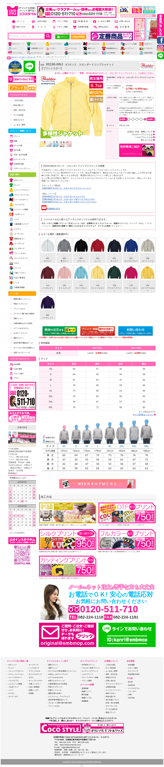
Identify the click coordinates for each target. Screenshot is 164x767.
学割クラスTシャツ (19, 304)
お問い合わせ (122, 21)
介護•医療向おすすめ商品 (21, 323)
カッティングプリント (90, 671)
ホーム (18, 21)
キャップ (69, 53)
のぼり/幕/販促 (108, 53)
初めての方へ (111, 693)
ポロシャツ (13, 44)
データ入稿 (15, 145)
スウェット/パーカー (72, 45)
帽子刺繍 (85, 695)
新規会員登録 (78, 37)
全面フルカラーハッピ (20, 353)
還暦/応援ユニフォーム (20, 299)
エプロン (50, 48)
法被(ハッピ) (33, 690)
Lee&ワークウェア (18, 333)
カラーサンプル (17, 159)
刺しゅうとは (147, 140)
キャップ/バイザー (35, 681)
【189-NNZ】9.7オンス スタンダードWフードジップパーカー (69, 202)
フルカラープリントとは (142, 134)
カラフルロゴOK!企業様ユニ (22, 348)
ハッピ (124, 53)
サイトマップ (133, 671)
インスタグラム (134, 688)
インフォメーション (113, 690)
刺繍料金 (80, 21)
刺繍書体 (85, 701)
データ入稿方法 (111, 709)
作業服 (31, 693)
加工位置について (112, 700)
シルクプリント (87, 674)
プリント (14, 136)
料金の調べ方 (16, 105)
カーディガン (70, 48)
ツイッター (132, 691)
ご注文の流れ (39, 21)
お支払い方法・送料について (140, 132)
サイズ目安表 (16, 115)
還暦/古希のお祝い (55, 693)
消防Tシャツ (89, 48)
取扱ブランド (111, 712)
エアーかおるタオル (19, 328)
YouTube (131, 698)
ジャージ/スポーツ (18, 200)
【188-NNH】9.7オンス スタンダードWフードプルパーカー (68, 199)
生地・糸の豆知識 (18, 155)
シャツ (12, 48)
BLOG (130, 682)
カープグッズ (126, 48)
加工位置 (14, 150)
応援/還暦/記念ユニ (110, 48)
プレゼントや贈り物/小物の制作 (60, 703)
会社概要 (122, 27)
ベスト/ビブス (108, 44)
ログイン (62, 37)
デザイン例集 (60, 27)
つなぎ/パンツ (145, 44)
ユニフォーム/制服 (128, 44)
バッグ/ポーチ (145, 48)
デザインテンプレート (19, 168)
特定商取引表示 (134, 674)
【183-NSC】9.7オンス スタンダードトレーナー (63, 196)
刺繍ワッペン (87, 691)
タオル (49, 53)
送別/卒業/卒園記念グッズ (21, 343)
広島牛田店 (22, 427)
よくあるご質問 (101, 21)
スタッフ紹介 (16, 373)
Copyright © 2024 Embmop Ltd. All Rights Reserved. (82, 762)
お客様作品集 (80, 27)
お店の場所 (15, 369)
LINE (130, 695)
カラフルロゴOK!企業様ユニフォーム (62, 671)
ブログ (39, 27)
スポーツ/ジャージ (91, 44)
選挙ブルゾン (16, 338)
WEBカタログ (17, 120)
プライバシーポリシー (114, 684)
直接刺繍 (85, 688)
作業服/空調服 (145, 53)
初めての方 (18, 27)
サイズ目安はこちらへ (143, 414)
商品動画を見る (51, 209)
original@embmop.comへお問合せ (138, 15)
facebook (131, 685)
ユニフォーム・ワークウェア (59, 697)
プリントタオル (15, 53)
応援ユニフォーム (55, 690)
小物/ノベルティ (90, 53)
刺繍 (13, 141)
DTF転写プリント (88, 665)
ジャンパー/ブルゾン (53, 45)
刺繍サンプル (87, 698)
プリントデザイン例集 (90, 677)
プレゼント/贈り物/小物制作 (22, 314)
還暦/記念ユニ (17, 239)
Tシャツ (31, 44)
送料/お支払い (101, 27)
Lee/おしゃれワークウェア (58, 674)
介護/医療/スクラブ (35, 48)
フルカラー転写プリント (91, 668)
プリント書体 (87, 681)
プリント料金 (60, 21)
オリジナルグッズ (34, 53)
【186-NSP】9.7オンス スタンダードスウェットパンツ (66, 188)
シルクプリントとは (144, 137)
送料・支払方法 (17, 110)
